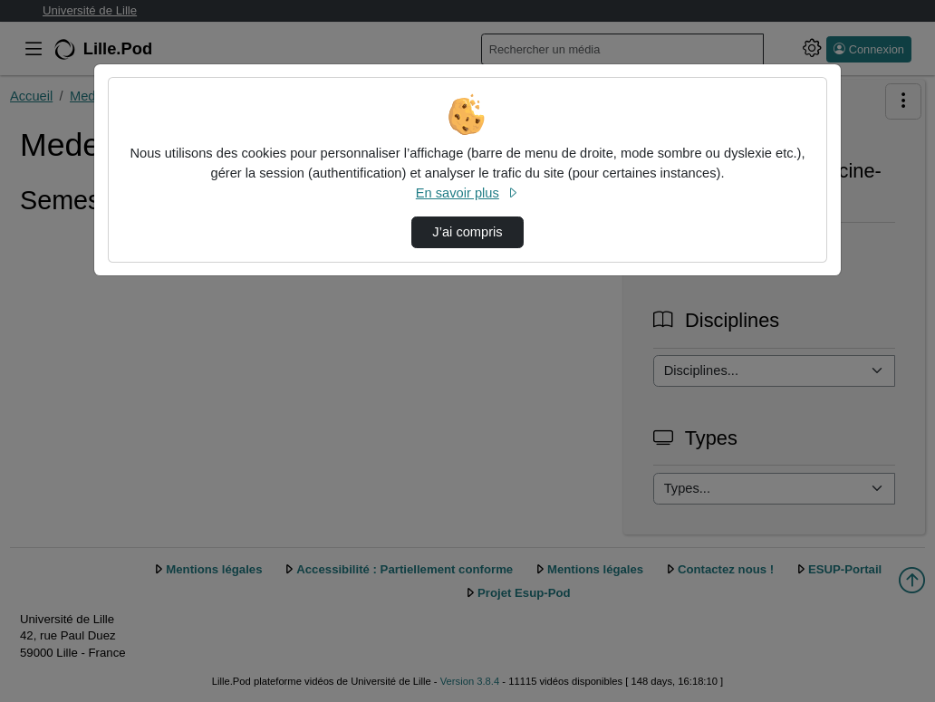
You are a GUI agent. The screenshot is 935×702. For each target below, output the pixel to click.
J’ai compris (467, 232)
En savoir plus (467, 193)
